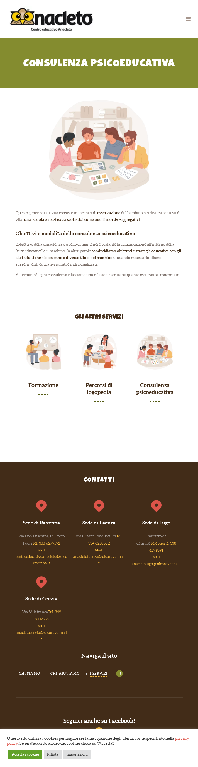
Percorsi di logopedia (99, 388)
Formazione (43, 385)
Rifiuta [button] (52, 754)
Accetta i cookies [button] (25, 754)
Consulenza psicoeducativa (154, 388)
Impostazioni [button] (77, 754)
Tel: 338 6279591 (46, 543)
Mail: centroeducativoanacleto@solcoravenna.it (41, 556)
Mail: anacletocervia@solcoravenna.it (41, 632)
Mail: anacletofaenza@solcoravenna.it (99, 556)
